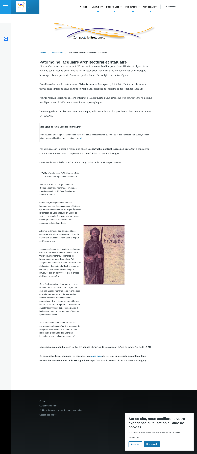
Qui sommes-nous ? (48, 406)
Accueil (42, 53)
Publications (57, 53)
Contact (42, 401)
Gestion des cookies (48, 415)
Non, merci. (151, 444)
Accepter (135, 444)
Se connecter (170, 16)
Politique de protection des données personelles (60, 410)
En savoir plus (134, 438)
